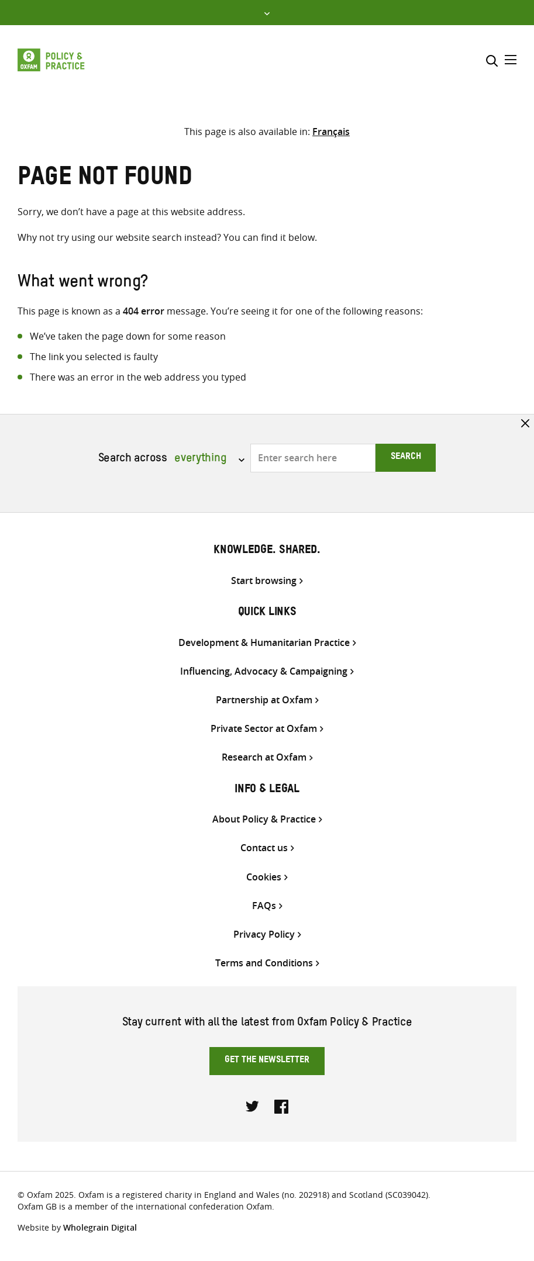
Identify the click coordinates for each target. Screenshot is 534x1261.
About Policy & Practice (264, 819)
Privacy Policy (264, 934)
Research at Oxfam (264, 757)
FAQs (264, 905)
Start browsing (264, 580)
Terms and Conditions (264, 963)
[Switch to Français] (331, 131)
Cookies (263, 877)
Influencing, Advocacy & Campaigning (263, 671)
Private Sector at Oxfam (264, 728)
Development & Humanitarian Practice (264, 642)
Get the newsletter (267, 1061)
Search (406, 457)
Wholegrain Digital (100, 1227)
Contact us (264, 848)
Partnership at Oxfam (264, 700)
